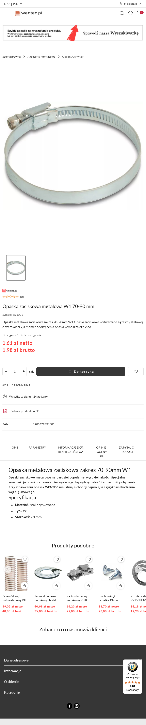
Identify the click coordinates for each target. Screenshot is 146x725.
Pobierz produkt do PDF (21, 411)
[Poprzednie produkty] (7, 569)
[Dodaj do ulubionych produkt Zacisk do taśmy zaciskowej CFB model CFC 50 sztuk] (89, 559)
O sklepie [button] (73, 681)
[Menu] (139, 661)
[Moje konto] (130, 3)
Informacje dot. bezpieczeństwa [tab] (70, 449)
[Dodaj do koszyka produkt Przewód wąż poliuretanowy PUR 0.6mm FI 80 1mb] (24, 585)
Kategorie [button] (73, 692)
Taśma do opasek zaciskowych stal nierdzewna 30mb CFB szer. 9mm (46, 598)
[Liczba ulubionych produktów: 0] (130, 13)
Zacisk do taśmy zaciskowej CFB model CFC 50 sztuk (80, 598)
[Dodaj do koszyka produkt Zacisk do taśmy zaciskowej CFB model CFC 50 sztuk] (88, 585)
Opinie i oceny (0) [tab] (101, 452)
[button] (13, 296)
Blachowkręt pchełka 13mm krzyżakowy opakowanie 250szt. (111, 598)
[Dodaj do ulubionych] (136, 371)
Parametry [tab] (37, 447)
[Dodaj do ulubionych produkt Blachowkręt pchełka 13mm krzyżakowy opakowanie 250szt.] (121, 559)
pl (6, 3)
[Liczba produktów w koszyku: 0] (139, 13)
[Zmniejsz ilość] (6, 371)
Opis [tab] (15, 447)
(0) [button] (22, 296)
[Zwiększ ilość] (23, 371)
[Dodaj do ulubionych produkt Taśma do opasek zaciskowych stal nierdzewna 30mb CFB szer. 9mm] (57, 559)
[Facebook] (69, 706)
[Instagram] (77, 706)
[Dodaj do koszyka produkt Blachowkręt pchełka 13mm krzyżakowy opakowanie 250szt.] (120, 585)
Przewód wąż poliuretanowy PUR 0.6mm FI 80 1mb (15, 598)
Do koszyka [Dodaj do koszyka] (81, 371)
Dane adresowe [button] (73, 660)
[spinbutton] (15, 371)
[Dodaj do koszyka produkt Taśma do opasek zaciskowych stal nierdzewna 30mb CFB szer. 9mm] (56, 585)
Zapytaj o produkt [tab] (126, 449)
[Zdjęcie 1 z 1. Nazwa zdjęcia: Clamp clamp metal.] (15, 268)
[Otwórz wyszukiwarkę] (122, 13)
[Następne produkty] (138, 569)
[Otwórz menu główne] (4, 13)
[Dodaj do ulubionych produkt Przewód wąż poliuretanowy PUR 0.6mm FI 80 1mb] (25, 559)
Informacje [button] (73, 671)
